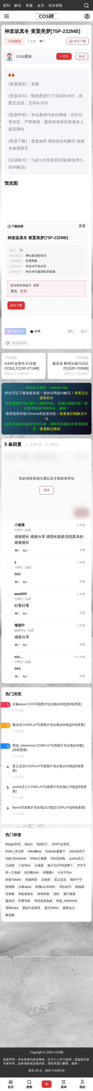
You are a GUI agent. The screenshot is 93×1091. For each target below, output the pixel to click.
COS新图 (14, 41)
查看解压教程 (50, 548)
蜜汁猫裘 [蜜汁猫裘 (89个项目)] (69, 1012)
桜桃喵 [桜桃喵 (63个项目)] (9, 1005)
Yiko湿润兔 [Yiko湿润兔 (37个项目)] (58, 977)
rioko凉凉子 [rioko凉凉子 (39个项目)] (77, 970)
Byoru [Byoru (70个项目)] (28, 963)
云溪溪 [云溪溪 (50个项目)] (38, 984)
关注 (64, 56)
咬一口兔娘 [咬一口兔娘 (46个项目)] (12, 991)
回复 (83, 668)
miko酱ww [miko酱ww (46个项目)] (34, 970)
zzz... (18, 775)
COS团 (58, 1052)
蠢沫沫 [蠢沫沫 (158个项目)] (9, 1019)
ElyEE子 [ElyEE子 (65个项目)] (42, 963)
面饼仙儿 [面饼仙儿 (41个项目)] (69, 1027)
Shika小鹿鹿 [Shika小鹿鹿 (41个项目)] (38, 977)
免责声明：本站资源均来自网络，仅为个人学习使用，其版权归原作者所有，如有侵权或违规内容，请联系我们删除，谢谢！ (46, 1061)
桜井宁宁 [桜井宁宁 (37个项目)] (76, 998)
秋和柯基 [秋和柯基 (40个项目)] (43, 1012)
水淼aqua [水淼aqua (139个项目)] (24, 1005)
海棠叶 (19, 744)
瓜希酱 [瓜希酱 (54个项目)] (9, 1012)
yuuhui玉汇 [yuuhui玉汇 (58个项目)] (76, 977)
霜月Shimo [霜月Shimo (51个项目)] (51, 1027)
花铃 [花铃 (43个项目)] (56, 1012)
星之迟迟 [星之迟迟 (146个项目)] (60, 998)
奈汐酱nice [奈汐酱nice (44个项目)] (31, 991)
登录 (23, 410)
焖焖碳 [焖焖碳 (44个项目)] (79, 1005)
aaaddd (20, 712)
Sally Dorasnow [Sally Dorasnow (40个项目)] (15, 977)
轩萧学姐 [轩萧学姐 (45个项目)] (24, 1019)
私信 (82, 56)
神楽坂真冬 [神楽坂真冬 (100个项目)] (25, 1012)
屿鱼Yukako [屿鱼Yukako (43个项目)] (13, 998)
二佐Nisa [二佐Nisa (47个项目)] (24, 984)
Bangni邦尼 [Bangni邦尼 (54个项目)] (13, 963)
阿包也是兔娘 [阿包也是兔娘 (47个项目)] (43, 1019)
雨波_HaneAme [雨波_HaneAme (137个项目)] (66, 1019)
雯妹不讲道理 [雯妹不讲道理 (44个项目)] (31, 1027)
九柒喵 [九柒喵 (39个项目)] (9, 984)
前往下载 (77, 41)
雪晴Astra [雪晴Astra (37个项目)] (11, 1027)
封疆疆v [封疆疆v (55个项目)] (48, 991)
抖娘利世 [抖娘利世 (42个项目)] (31, 998)
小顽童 (19, 643)
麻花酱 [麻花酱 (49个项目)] (9, 1034)
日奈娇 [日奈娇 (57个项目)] (45, 998)
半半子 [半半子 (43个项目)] (81, 984)
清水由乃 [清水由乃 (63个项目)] (65, 1005)
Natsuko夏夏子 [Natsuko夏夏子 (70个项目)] (55, 970)
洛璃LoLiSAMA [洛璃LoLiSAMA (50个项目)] (45, 1005)
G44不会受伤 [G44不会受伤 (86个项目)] (60, 963)
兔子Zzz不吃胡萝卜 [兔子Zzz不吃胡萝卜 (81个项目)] (60, 984)
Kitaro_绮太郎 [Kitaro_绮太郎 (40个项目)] (14, 970)
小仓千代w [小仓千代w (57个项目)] (64, 991)
